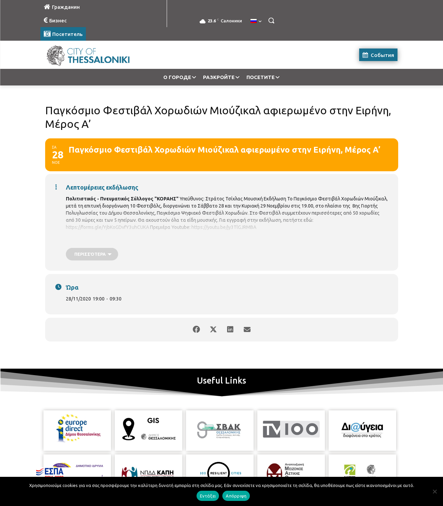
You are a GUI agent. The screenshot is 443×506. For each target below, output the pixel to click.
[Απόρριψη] (434, 491)
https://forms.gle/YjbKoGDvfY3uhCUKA (107, 227)
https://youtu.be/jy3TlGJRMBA (223, 227)
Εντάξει (208, 495)
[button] (271, 20)
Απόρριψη (236, 495)
